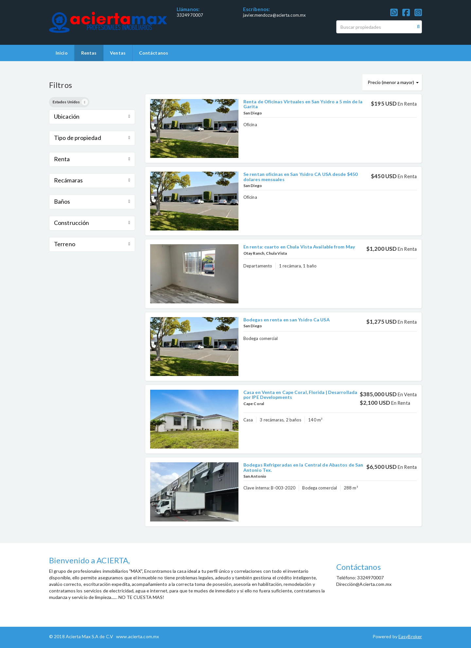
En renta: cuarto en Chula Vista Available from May (299, 246)
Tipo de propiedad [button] (92, 137)
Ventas (118, 53)
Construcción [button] (92, 222)
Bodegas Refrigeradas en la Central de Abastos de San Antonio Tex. (303, 467)
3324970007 (190, 15)
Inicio (62, 53)
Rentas (89, 53)
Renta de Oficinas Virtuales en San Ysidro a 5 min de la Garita (303, 104)
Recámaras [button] (92, 180)
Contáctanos (153, 53)
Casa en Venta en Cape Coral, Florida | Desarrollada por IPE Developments (300, 394)
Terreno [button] (92, 243)
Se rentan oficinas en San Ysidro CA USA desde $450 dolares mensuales (300, 176)
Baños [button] (92, 201)
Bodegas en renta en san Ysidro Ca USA (286, 319)
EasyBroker (410, 636)
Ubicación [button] (92, 116)
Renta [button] (92, 158)
